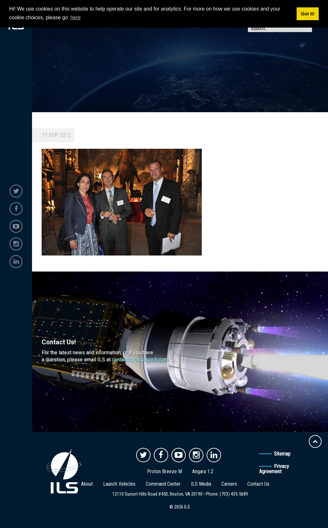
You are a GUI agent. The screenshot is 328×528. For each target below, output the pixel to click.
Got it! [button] (307, 13)
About (87, 484)
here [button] (75, 17)
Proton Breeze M (164, 471)
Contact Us (258, 484)
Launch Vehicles (119, 484)
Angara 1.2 (202, 471)
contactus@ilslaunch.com (140, 359)
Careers (229, 484)
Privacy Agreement (274, 468)
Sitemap (282, 454)
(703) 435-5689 (234, 494)
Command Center (163, 484)
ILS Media (201, 484)
